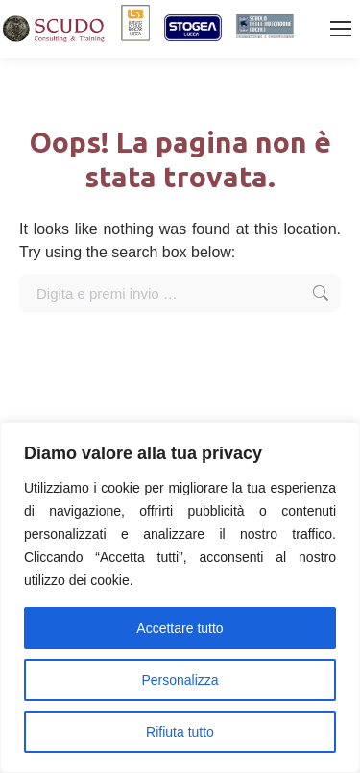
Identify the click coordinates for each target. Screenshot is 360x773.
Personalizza (179, 680)
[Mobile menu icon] (341, 29)
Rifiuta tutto (180, 731)
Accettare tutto (179, 628)
